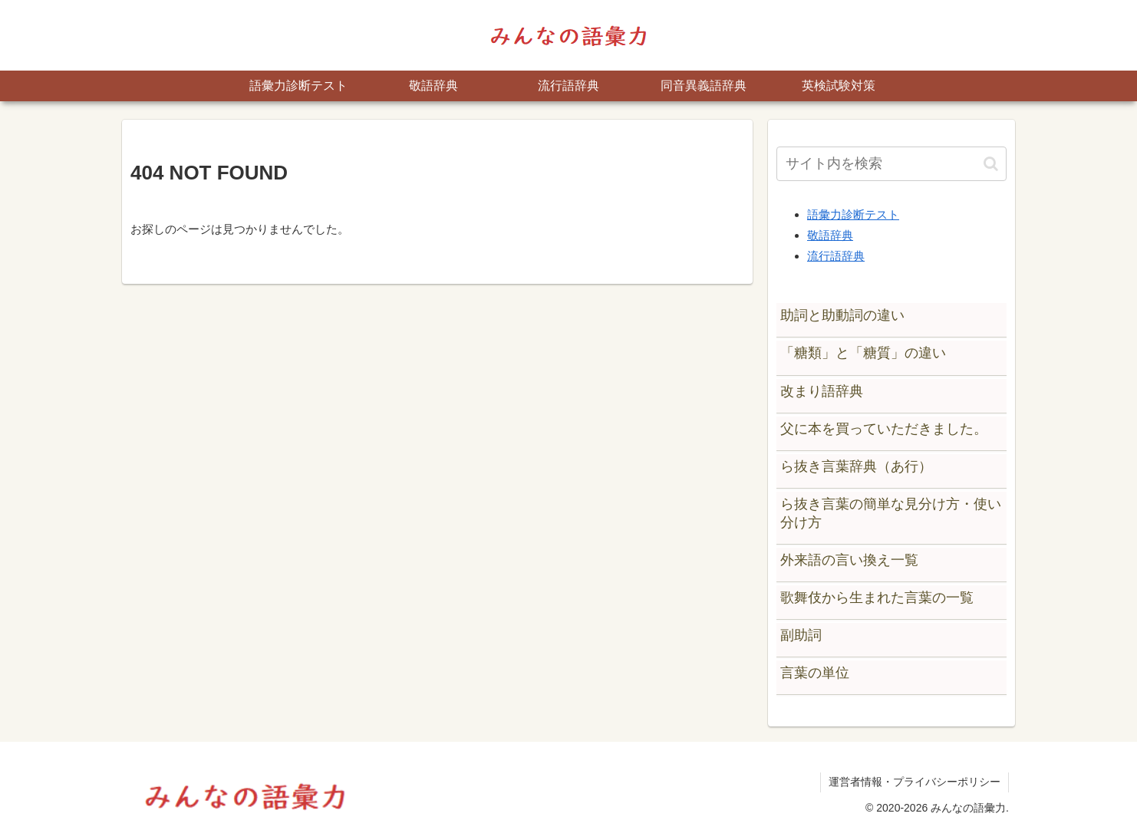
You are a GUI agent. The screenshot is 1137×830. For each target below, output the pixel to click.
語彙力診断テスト (853, 214)
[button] (990, 164)
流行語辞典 (836, 255)
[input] (891, 164)
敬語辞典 (830, 235)
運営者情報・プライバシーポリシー (914, 782)
